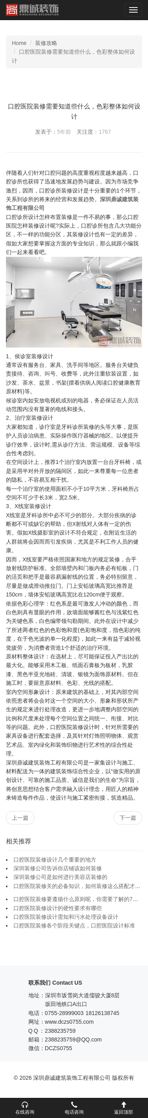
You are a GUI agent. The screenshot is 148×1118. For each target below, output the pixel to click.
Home (19, 43)
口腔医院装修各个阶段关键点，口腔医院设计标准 (74, 925)
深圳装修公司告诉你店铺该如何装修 (57, 868)
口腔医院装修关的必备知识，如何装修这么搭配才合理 (79, 886)
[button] (24, 1108)
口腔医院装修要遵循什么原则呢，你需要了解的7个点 (78, 899)
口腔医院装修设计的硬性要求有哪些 (57, 908)
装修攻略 (46, 43)
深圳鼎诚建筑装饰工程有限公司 (32, 10)
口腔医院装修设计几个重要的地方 (54, 859)
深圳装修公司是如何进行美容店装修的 (60, 877)
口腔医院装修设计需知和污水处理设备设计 (65, 917)
